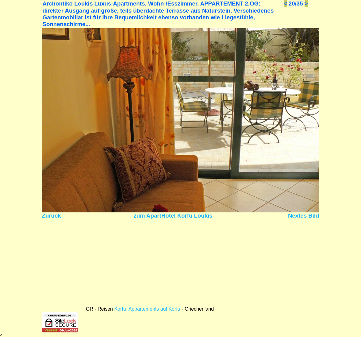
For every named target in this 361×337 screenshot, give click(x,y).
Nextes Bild (303, 215)
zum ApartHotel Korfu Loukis (172, 215)
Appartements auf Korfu (154, 309)
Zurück (51, 215)
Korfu (120, 309)
